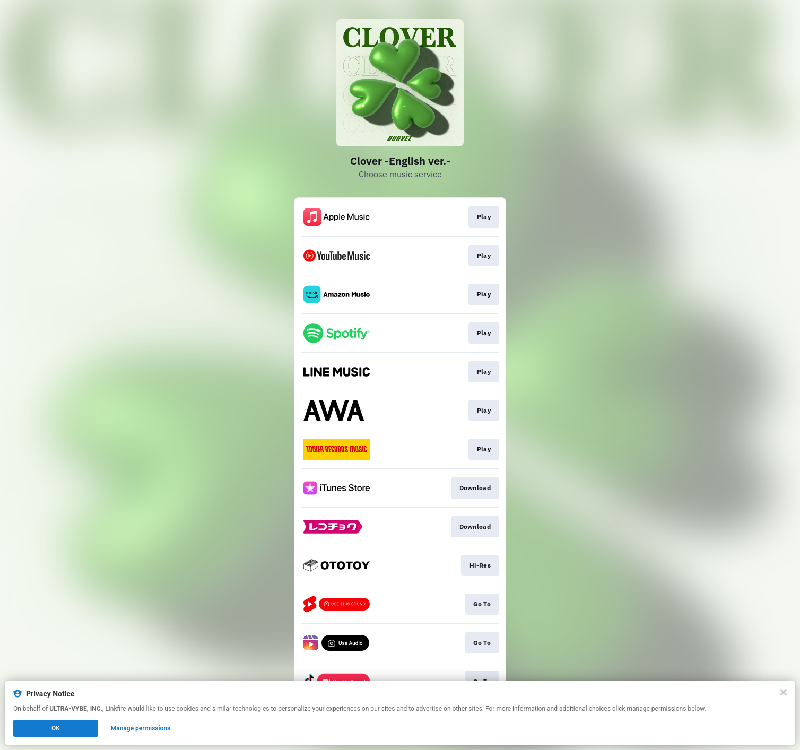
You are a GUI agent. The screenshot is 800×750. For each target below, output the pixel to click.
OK (55, 728)
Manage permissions (141, 728)
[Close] (783, 692)
